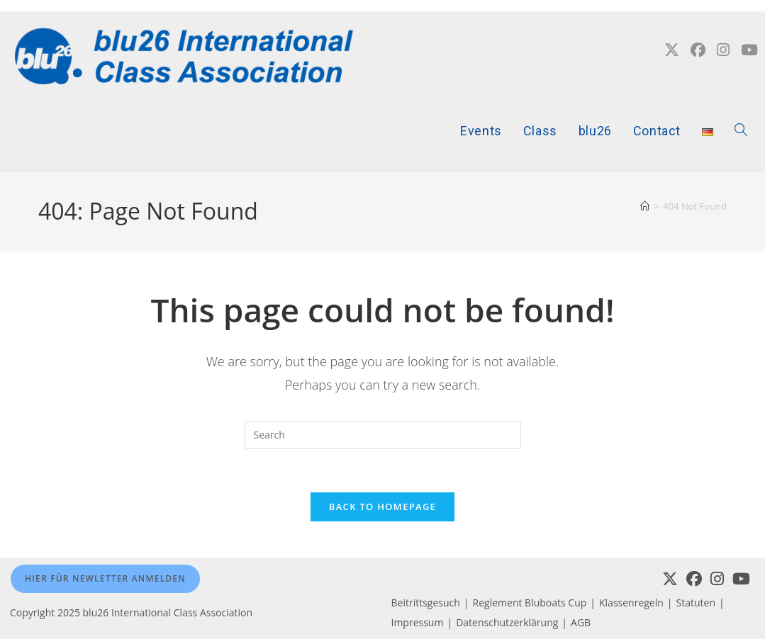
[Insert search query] (383, 435)
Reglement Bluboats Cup (530, 602)
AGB (581, 622)
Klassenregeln (631, 602)
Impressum (417, 622)
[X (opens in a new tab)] (672, 50)
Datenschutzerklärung (507, 622)
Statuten (695, 602)
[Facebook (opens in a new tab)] (698, 50)
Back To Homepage (382, 506)
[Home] (644, 206)
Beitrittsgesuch (425, 602)
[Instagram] (717, 579)
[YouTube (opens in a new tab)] (749, 50)
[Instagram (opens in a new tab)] (723, 50)
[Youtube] (741, 579)
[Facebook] (694, 579)
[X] (670, 579)
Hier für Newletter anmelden (105, 578)
